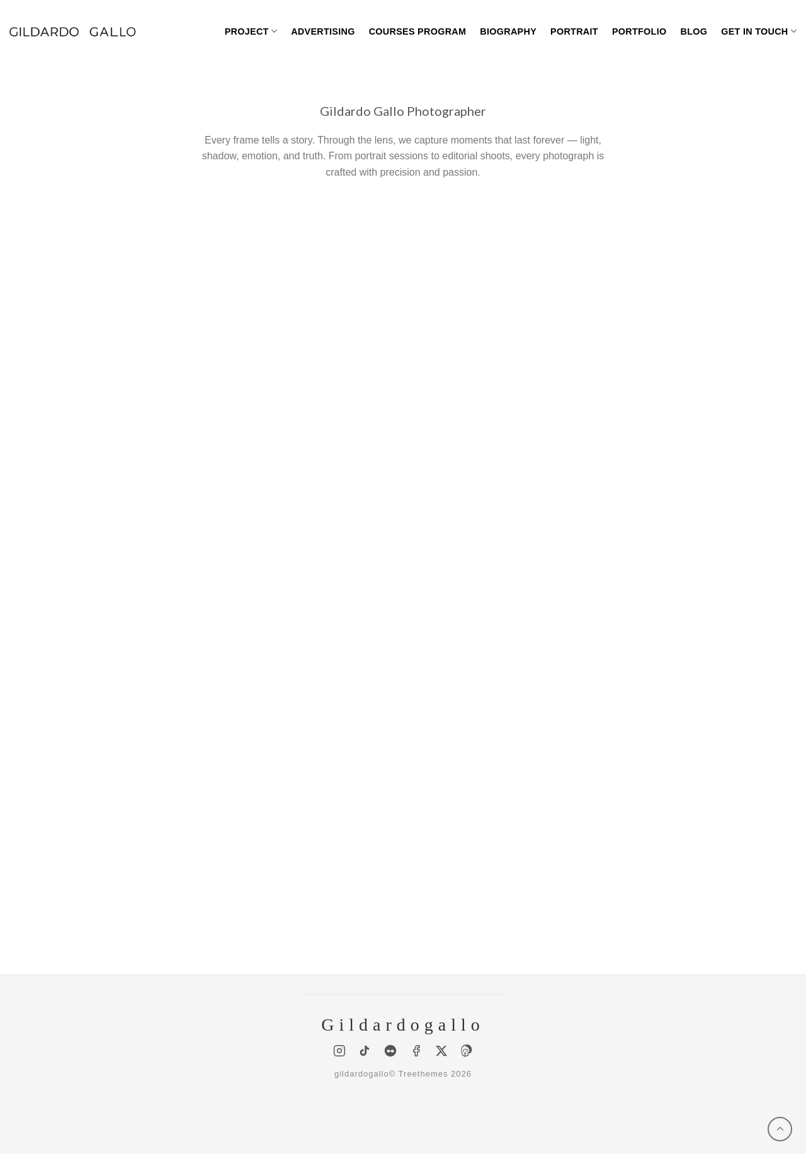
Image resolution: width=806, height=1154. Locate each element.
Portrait (574, 31)
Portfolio (639, 31)
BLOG (693, 31)
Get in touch (759, 31)
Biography (508, 31)
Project (251, 31)
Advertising (323, 31)
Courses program (418, 31)
